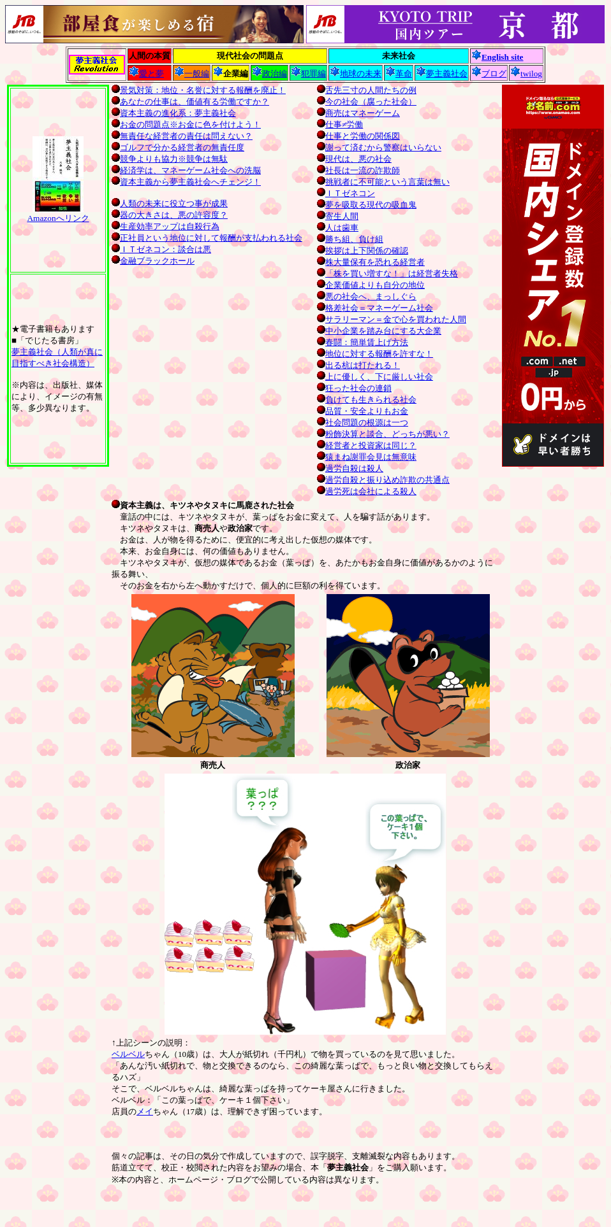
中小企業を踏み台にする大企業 (379, 331)
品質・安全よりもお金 (362, 411)
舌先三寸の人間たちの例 (366, 90)
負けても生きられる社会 (366, 399)
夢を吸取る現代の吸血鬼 (366, 204)
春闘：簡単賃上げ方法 (362, 342)
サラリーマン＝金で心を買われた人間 (391, 319)
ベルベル (128, 1054)
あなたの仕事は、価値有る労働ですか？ (194, 101)
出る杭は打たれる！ (358, 365)
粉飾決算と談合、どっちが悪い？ (383, 434)
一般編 (191, 73)
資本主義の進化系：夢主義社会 (178, 113)
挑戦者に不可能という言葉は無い (383, 182)
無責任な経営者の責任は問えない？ (186, 136)
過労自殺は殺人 (350, 468)
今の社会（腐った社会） (366, 101)
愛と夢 (146, 73)
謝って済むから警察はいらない (379, 147)
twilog (526, 73)
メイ (144, 1111)
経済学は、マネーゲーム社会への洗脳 (190, 170)
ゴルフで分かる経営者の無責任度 (182, 147)
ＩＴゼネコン (346, 193)
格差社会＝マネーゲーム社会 (375, 308)
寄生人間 (337, 216)
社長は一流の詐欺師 (358, 170)
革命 (398, 73)
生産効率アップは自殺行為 (165, 226)
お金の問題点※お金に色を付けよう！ (190, 124)
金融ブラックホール (153, 261)
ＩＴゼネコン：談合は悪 (161, 249)
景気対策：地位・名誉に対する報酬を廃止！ (203, 90)
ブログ (488, 73)
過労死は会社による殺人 (366, 491)
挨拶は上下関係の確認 (362, 250)
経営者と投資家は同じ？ (366, 445)
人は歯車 (337, 227)
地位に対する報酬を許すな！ (375, 353)
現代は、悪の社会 (354, 159)
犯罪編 (308, 73)
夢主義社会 (441, 73)
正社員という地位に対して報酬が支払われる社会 (207, 238)
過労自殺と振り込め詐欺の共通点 (383, 480)
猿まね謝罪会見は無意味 (366, 457)
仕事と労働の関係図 (358, 136)
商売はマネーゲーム (358, 113)
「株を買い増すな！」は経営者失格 (387, 273)
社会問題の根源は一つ (362, 422)
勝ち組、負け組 (350, 239)
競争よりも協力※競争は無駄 (174, 159)
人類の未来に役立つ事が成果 (170, 203)
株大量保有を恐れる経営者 (371, 262)
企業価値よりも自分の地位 (371, 285)
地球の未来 (355, 73)
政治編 (269, 73)
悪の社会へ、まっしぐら (366, 296)
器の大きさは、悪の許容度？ (170, 215)
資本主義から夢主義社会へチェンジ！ (190, 182)
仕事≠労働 (340, 124)
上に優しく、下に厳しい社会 (375, 376)
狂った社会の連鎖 (354, 388)
